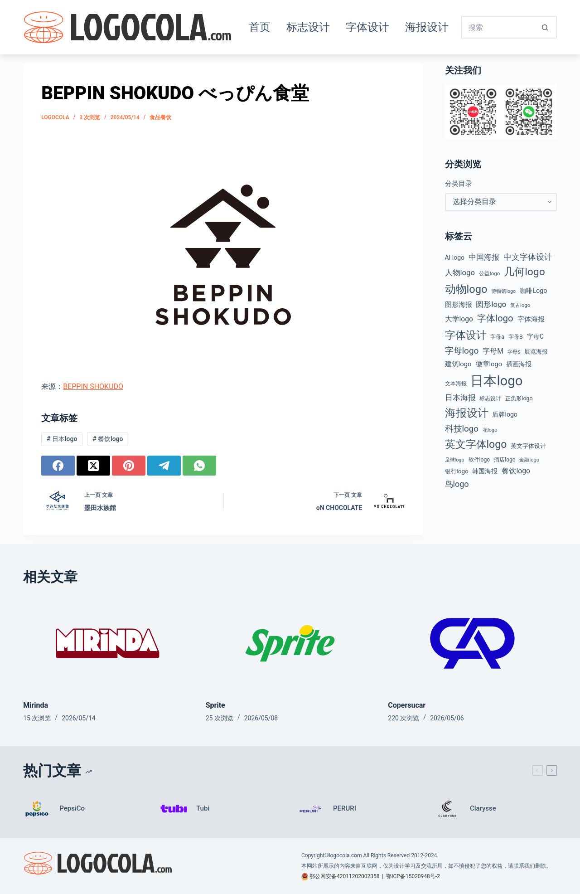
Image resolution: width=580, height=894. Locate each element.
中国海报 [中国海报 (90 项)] (484, 257)
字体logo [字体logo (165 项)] (495, 318)
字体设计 (367, 27)
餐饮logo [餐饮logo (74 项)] (516, 470)
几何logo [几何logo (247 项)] (524, 272)
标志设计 (308, 27)
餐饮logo (107, 438)
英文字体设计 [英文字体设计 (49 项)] (528, 445)
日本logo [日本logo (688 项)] (496, 381)
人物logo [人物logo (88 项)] (460, 272)
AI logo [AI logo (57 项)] (454, 257)
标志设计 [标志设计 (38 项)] (490, 398)
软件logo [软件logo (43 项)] (479, 460)
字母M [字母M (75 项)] (493, 351)
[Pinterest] (128, 466)
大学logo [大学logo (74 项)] (459, 319)
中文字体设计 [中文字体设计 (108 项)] (527, 257)
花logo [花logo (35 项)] (490, 430)
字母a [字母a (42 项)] (497, 337)
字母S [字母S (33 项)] (514, 352)
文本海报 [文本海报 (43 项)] (456, 383)
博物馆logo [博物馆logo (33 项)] (503, 291)
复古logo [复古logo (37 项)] (520, 305)
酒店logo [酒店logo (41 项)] (504, 460)
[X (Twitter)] (93, 466)
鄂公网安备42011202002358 (344, 876)
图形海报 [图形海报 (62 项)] (458, 305)
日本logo (62, 438)
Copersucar (406, 705)
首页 (260, 27)
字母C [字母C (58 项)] (535, 336)
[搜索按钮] (545, 27)
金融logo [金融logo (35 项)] (529, 460)
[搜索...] (497, 27)
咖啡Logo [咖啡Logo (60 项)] (533, 291)
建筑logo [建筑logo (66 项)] (458, 364)
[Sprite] (290, 643)
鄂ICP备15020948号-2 (413, 876)
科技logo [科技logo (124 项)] (462, 429)
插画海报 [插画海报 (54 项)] (519, 364)
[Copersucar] (472, 643)
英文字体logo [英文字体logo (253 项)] (476, 444)
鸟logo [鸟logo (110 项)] (457, 484)
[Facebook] (58, 466)
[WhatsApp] (199, 466)
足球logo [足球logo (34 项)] (454, 460)
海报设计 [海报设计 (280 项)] (466, 413)
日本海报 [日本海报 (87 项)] (460, 398)
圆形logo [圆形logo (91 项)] (491, 304)
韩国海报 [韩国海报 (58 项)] (485, 471)
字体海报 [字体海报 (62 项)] (531, 319)
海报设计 (427, 27)
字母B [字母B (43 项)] (515, 337)
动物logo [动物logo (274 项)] (466, 289)
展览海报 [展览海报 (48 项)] (536, 351)
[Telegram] (164, 466)
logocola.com (345, 855)
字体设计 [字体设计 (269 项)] (466, 335)
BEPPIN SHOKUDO (93, 386)
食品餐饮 (160, 117)
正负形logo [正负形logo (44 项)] (518, 398)
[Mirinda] (107, 643)
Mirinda (35, 705)
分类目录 (458, 184)
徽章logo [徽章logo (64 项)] (489, 364)
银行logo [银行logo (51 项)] (457, 471)
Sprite (215, 705)
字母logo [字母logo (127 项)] (462, 350)
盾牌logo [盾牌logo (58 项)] (504, 414)
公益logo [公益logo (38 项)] (489, 273)
